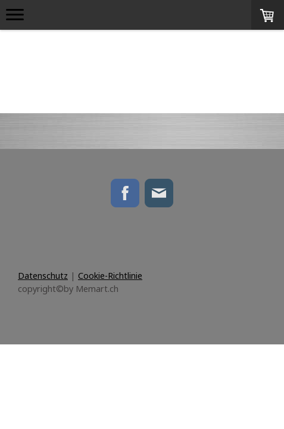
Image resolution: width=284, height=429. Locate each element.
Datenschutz (43, 275)
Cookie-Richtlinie (110, 275)
